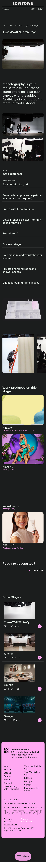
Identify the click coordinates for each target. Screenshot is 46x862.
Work (6, 766)
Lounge (28, 781)
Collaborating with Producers (11, 787)
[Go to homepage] (23, 3)
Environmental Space (31, 789)
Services (8, 769)
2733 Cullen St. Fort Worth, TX (23, 807)
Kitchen (28, 778)
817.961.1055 (11, 799)
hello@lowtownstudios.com (19, 803)
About (7, 779)
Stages (7, 773)
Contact (8, 783)
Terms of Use (10, 825)
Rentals (7, 776)
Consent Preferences (27, 820)
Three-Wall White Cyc (33, 767)
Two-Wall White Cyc (32, 773)
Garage (28, 784)
